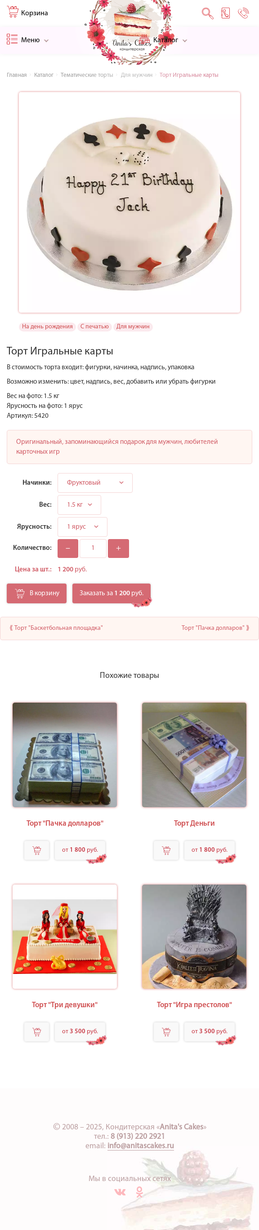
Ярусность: (34, 527)
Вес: (45, 505)
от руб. (80, 850)
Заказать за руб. (111, 593)
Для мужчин (133, 326)
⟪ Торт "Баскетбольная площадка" (56, 628)
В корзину (37, 596)
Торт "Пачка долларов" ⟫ (216, 628)
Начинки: (37, 483)
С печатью (94, 326)
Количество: (32, 548)
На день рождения (47, 326)
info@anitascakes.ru (140, 1146)
